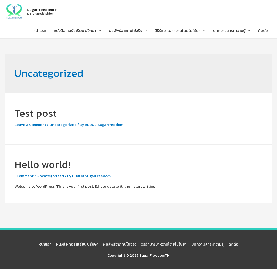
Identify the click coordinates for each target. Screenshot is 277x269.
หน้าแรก (39, 30)
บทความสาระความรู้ (229, 30)
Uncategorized (63, 125)
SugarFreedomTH (42, 9)
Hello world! (42, 164)
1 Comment (24, 176)
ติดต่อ (263, 30)
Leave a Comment (30, 125)
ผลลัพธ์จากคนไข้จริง (125, 30)
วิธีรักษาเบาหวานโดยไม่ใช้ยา (177, 30)
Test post (35, 113)
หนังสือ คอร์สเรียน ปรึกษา (75, 30)
